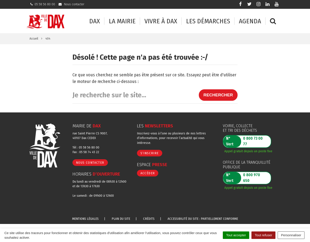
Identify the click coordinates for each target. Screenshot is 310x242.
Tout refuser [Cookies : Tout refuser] (263, 235)
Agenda (250, 21)
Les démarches (208, 21)
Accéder (147, 173)
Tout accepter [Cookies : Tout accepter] (236, 235)
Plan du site (121, 219)
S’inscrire (149, 153)
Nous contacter (90, 163)
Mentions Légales (85, 219)
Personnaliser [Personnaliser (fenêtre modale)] (291, 235)
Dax (94, 21)
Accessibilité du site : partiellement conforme (203, 219)
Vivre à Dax (160, 21)
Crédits (149, 219)
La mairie (122, 21)
